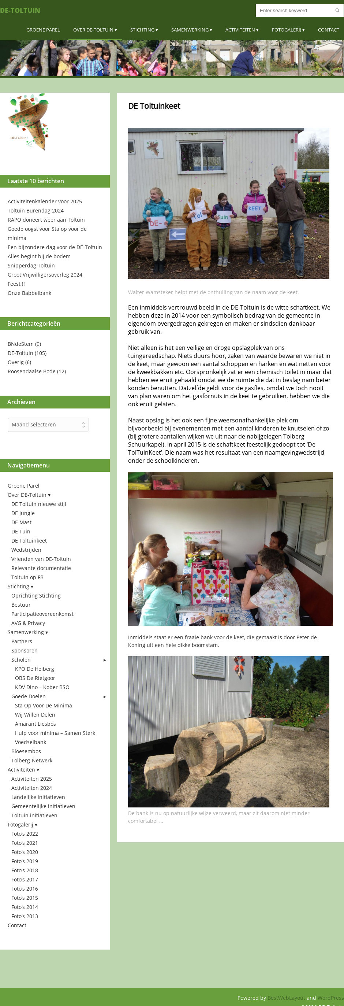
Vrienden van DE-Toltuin (41, 558)
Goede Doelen (28, 696)
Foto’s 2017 (24, 879)
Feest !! (16, 283)
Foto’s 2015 (24, 897)
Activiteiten (240, 29)
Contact (328, 29)
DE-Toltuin (20, 10)
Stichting (142, 29)
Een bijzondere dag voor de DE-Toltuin (55, 247)
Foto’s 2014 (24, 906)
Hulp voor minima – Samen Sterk (55, 732)
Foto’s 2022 (24, 833)
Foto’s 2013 (24, 916)
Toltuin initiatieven (34, 815)
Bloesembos (26, 751)
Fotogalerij (286, 29)
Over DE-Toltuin (93, 29)
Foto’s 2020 (24, 851)
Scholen (21, 659)
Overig (16, 362)
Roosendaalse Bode (32, 371)
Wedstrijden (26, 549)
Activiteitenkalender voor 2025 (45, 201)
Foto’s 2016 (24, 888)
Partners (21, 641)
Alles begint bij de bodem (39, 256)
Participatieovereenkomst (42, 613)
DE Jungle (23, 513)
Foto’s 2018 (24, 870)
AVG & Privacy (28, 622)
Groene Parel (43, 29)
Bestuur (21, 604)
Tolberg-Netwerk (31, 760)
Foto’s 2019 (24, 861)
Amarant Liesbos (35, 723)
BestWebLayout (287, 997)
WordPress (331, 997)
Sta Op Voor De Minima (43, 705)
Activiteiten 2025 (31, 778)
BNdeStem (21, 343)
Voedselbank (30, 742)
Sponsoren (24, 650)
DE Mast (21, 522)
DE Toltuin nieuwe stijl (38, 503)
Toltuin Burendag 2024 (36, 210)
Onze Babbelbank (29, 292)
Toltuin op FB (27, 577)
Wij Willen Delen (35, 714)
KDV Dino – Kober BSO (42, 687)
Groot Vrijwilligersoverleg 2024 (45, 274)
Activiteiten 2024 (31, 787)
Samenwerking (190, 29)
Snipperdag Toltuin (31, 265)
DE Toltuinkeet (29, 540)
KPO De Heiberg (34, 668)
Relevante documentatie (41, 568)
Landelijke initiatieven (38, 797)
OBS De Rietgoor (35, 677)
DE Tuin (20, 531)
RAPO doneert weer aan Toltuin (46, 219)
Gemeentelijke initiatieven (43, 806)
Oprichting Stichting (36, 595)
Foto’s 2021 (24, 842)
